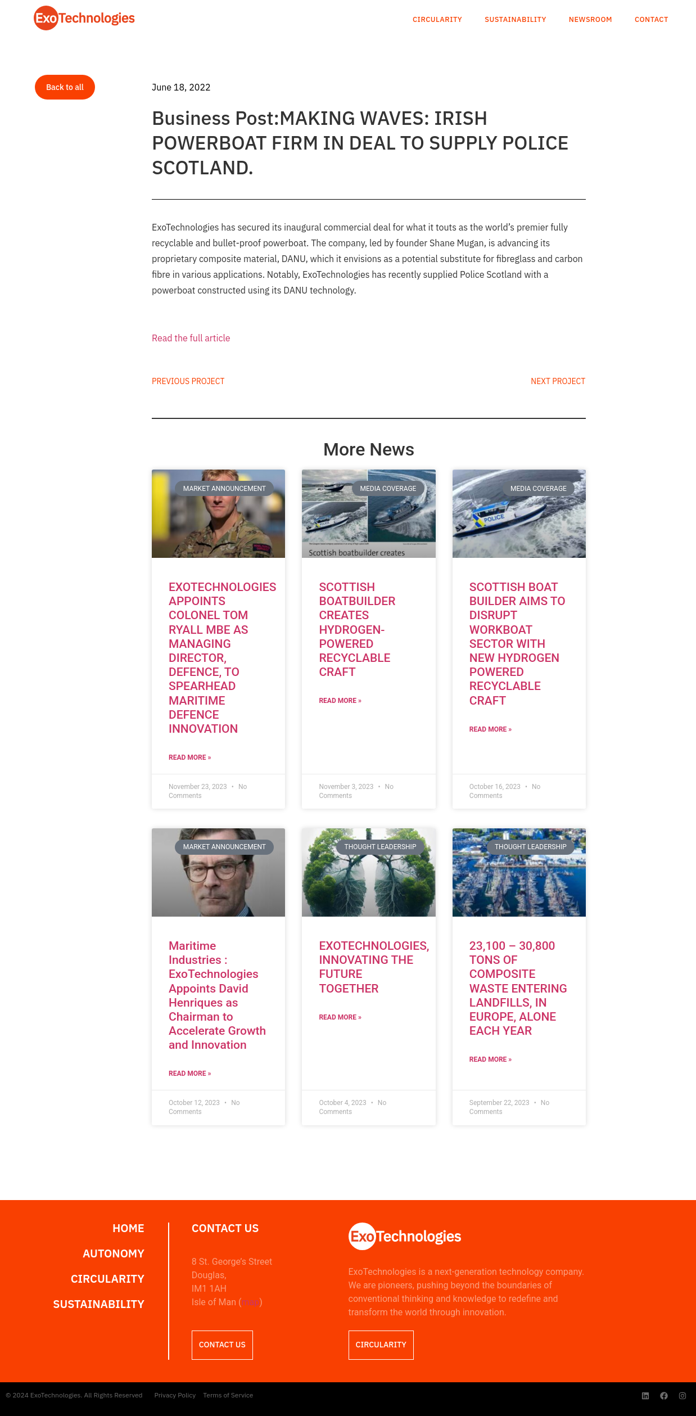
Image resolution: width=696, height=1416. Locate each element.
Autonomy (113, 1253)
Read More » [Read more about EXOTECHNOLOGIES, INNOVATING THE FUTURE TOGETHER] (340, 1017)
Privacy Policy (175, 1395)
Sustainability (515, 20)
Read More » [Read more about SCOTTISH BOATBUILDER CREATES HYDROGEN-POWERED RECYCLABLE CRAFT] (340, 701)
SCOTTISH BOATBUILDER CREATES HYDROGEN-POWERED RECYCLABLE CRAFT (357, 629)
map (250, 1302)
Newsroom (590, 20)
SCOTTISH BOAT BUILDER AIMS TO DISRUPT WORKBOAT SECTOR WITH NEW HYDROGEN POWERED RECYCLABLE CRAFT (517, 643)
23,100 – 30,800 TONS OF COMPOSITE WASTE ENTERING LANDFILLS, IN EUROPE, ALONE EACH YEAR (518, 988)
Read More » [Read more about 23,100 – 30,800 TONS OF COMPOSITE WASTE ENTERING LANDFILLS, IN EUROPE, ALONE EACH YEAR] (490, 1059)
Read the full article (191, 338)
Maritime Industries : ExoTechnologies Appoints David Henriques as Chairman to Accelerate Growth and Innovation (217, 995)
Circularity (437, 20)
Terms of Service (228, 1395)
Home (128, 1228)
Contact (651, 20)
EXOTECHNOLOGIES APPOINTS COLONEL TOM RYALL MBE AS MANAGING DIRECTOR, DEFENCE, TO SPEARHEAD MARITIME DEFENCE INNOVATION (222, 658)
